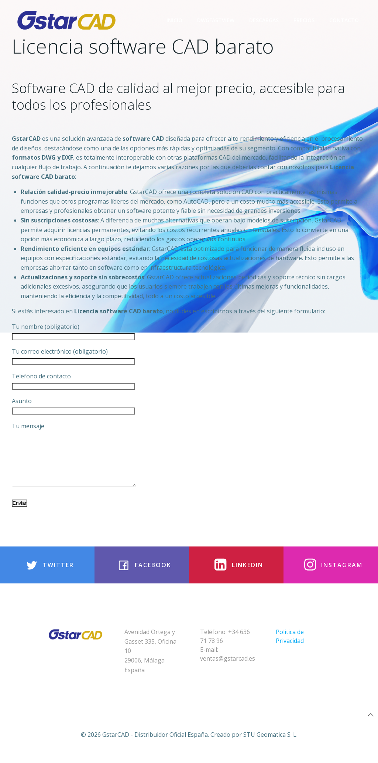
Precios (304, 20)
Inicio (174, 20)
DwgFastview (215, 20)
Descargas (264, 20)
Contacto (344, 20)
